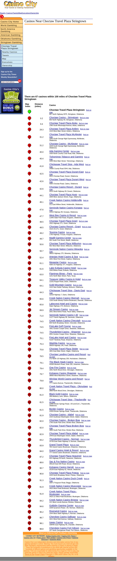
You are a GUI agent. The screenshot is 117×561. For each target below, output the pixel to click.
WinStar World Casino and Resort (66, 379)
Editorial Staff (52, 533)
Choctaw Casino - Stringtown (64, 117)
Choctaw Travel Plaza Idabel (63, 433)
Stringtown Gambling (11, 42)
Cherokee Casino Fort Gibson (64, 528)
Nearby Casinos (9, 52)
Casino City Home (10, 22)
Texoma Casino (57, 232)
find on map (84, 118)
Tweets (5, 55)
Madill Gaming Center (60, 238)
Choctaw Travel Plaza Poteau (64, 473)
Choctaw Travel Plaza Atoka (63, 123)
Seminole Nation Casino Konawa (65, 207)
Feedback (62, 533)
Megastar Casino (57, 262)
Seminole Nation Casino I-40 (63, 315)
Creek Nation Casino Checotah (65, 320)
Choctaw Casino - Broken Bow (64, 420)
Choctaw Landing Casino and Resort (67, 354)
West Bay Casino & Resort (62, 215)
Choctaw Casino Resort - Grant (65, 226)
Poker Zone (41, 538)
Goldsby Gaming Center (61, 505)
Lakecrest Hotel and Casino (63, 303)
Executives (7, 62)
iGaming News (55, 539)
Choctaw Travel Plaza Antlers (64, 128)
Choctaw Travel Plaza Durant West (66, 179)
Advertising (72, 533)
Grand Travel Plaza (59, 444)
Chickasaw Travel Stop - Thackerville (67, 399)
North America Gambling (8, 30)
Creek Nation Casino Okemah (64, 298)
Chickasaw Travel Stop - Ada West (66, 164)
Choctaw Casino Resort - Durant (65, 187)
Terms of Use (29, 554)
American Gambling (10, 35)
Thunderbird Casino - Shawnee (65, 332)
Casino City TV (30, 538)
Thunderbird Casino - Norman (64, 439)
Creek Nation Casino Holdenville (65, 200)
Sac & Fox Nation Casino (62, 461)
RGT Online (51, 538)
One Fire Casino (57, 367)
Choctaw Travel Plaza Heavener (65, 456)
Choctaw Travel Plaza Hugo (63, 194)
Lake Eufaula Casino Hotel (62, 268)
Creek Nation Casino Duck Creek (66, 478)
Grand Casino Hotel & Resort (64, 450)
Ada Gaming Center (59, 151)
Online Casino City (53, 536)
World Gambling (9, 25)
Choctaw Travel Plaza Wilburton (65, 243)
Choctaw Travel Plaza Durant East (66, 172)
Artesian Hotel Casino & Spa (63, 256)
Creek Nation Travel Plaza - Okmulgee (68, 386)
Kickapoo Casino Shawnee (62, 373)
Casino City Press (64, 538)
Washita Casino (57, 343)
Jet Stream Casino (58, 309)
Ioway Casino (56, 522)
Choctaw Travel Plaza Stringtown (9, 47)
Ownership (7, 65)
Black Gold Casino (58, 394)
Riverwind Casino (58, 511)
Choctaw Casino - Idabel (61, 414)
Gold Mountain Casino (60, 285)
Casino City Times (69, 536)
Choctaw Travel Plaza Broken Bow (66, 426)
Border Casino (56, 409)
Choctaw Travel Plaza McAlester (65, 134)
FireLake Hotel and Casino (62, 337)
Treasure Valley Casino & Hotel (65, 279)
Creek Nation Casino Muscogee (65, 486)
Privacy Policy (40, 554)
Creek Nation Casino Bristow (63, 500)
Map (4, 59)
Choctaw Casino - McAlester (63, 143)
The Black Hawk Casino (61, 362)
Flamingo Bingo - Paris (60, 273)
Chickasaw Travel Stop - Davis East (67, 290)
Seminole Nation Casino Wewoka (66, 249)
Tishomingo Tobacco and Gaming (66, 156)
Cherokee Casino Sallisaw (62, 516)
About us (42, 533)
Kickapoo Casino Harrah (61, 467)
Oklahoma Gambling (11, 39)
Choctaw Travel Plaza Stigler (63, 348)
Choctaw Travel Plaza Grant (63, 221)
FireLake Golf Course (60, 326)
